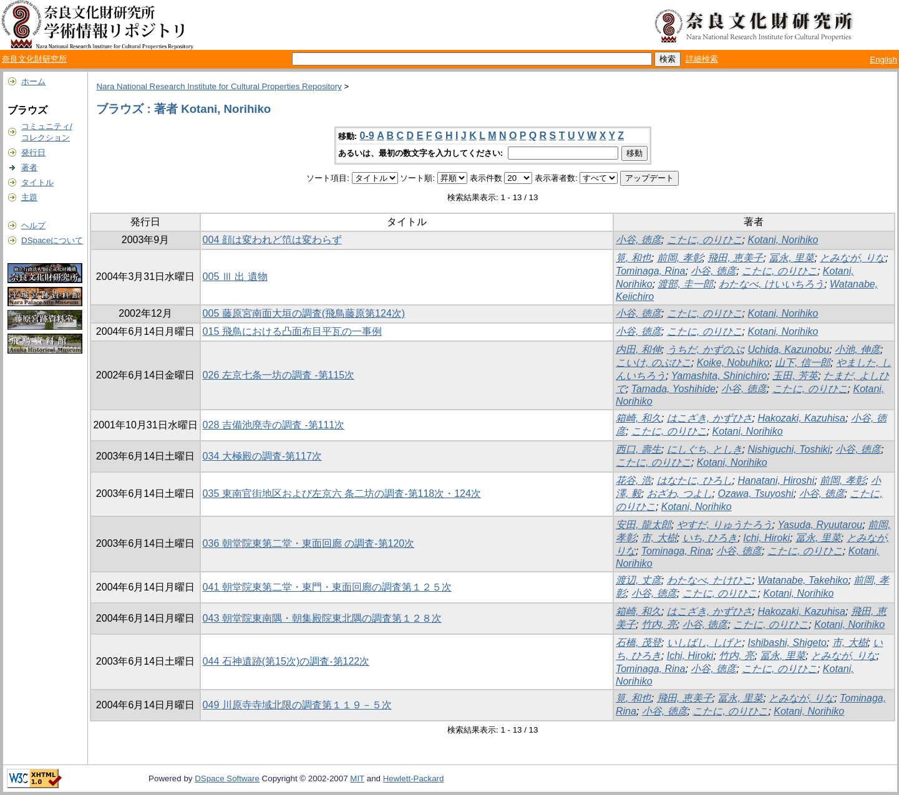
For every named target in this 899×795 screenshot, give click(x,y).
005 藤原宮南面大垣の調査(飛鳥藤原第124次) (304, 313)
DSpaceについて (52, 240)
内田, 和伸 (638, 349)
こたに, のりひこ (704, 239)
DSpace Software (227, 778)
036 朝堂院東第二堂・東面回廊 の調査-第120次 (309, 543)
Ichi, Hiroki (766, 537)
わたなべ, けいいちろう (771, 284)
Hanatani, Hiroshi (775, 480)
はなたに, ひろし (694, 480)
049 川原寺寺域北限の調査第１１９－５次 (297, 705)
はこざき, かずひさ (709, 418)
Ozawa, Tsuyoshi (755, 493)
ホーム (33, 81)
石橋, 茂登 (638, 642)
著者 (29, 167)
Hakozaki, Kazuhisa (801, 418)
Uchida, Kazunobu (788, 349)
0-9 (367, 135)
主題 (29, 197)
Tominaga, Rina (650, 271)
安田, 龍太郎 (643, 524)
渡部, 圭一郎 (685, 284)
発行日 (33, 152)
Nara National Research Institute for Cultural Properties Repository (218, 86)
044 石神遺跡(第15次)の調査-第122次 (286, 661)
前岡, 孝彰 (679, 258)
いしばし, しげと (704, 642)
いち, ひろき (710, 537)
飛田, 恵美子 (735, 258)
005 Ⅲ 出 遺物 (235, 276)
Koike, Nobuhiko (733, 362)
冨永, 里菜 (791, 258)
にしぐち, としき (704, 449)
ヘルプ (33, 225)
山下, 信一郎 (802, 362)
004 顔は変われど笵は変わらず (272, 239)
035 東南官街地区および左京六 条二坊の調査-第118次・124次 (342, 493)
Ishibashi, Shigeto (786, 642)
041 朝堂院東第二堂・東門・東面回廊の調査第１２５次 (327, 587)
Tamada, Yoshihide (673, 388)
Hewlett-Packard (413, 778)
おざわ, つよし (679, 493)
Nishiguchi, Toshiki (788, 449)
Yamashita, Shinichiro (719, 375)
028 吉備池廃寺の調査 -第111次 (274, 425)
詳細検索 (702, 59)
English (883, 59)
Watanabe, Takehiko (802, 580)
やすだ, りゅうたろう (724, 524)
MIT (357, 778)
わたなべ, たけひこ (709, 580)
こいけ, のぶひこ (653, 362)
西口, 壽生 (638, 449)
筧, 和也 (633, 258)
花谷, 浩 (633, 480)
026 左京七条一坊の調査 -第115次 (279, 375)
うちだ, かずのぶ (704, 349)
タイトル (37, 182)
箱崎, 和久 (638, 418)
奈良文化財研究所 (34, 59)
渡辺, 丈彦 (638, 580)
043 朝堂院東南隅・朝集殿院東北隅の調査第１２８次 (322, 618)
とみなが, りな (852, 258)
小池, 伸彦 (857, 349)
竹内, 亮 (659, 624)
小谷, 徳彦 (638, 239)
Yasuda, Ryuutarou (819, 524)
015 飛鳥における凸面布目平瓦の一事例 (292, 331)
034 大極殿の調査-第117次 (262, 456)
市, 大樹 (659, 537)
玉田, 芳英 (795, 375)
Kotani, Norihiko (782, 239)
